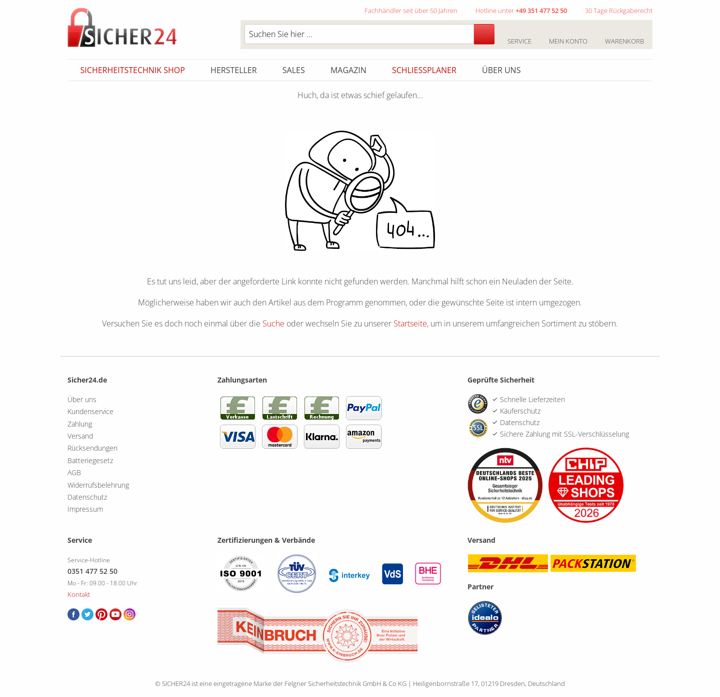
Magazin (348, 70)
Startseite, (411, 323)
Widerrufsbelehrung (98, 485)
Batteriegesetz (90, 460)
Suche (273, 323)
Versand (80, 436)
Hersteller (233, 70)
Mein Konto (568, 35)
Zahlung (80, 424)
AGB (74, 472)
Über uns (501, 70)
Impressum (85, 509)
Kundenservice (91, 411)
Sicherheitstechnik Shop (132, 70)
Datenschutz (87, 497)
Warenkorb (624, 35)
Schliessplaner (424, 70)
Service (519, 35)
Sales (293, 70)
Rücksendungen (93, 448)
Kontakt (79, 594)
